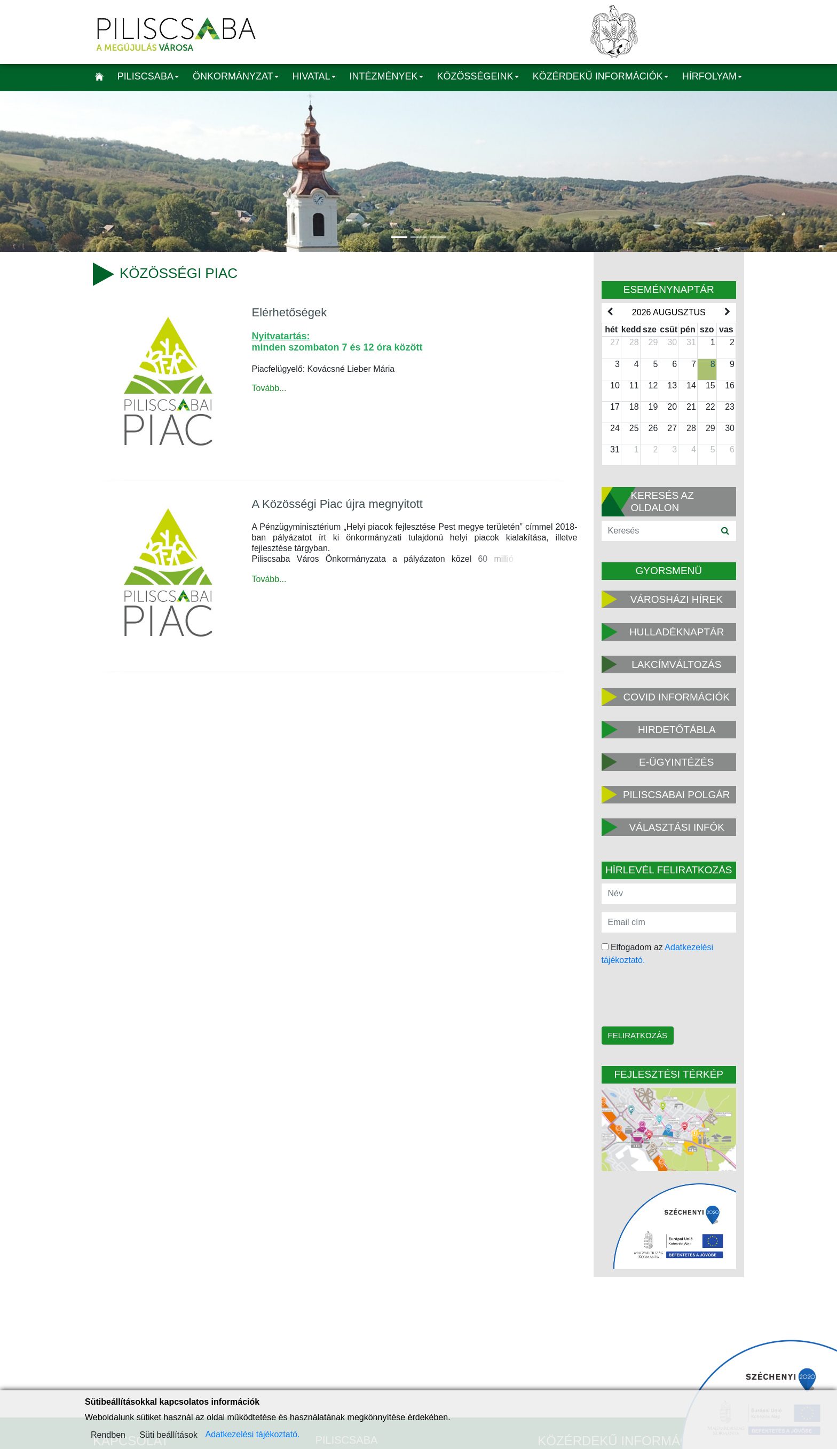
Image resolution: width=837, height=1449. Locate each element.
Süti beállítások (168, 1434)
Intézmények (386, 76)
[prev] (610, 312)
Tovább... (268, 388)
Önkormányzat (236, 76)
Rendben (108, 1434)
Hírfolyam (712, 76)
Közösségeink (478, 76)
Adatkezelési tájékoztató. (252, 1434)
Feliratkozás (637, 1035)
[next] (727, 312)
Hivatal (314, 76)
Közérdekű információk (600, 76)
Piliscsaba (148, 76)
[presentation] (670, 997)
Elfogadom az (658, 954)
